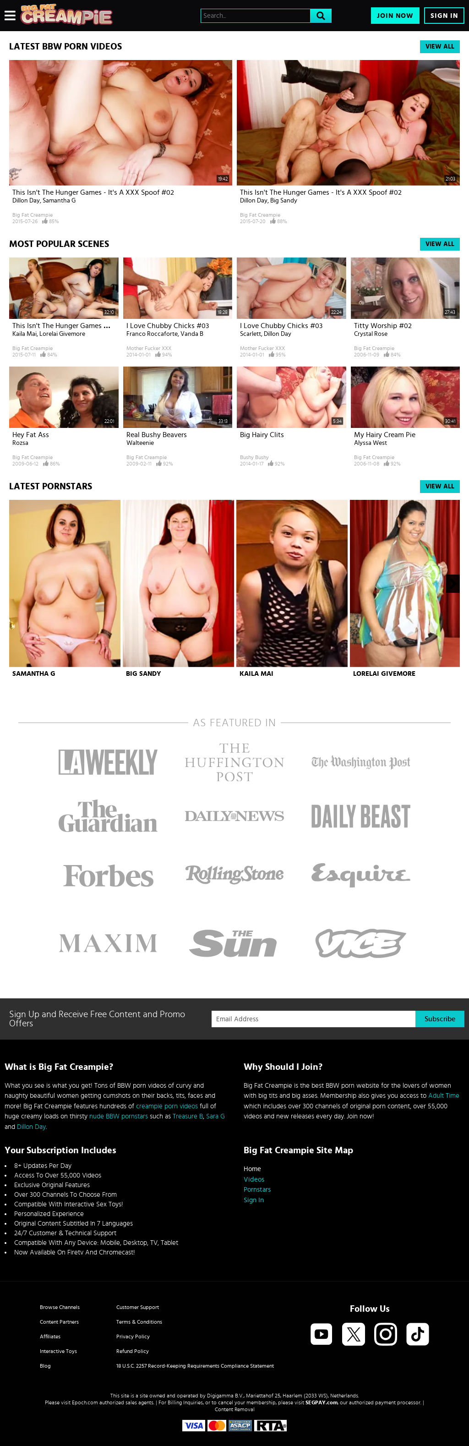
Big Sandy (283, 200)
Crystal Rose (370, 334)
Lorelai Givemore (62, 334)
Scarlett (250, 334)
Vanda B (191, 334)
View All (439, 47)
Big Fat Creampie (32, 215)
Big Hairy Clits (262, 434)
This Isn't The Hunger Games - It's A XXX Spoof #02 (93, 192)
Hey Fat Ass (30, 434)
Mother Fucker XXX (148, 348)
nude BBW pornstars (118, 1116)
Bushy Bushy (254, 457)
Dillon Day (26, 200)
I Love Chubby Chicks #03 (167, 325)
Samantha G (59, 200)
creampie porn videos (167, 1106)
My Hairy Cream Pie (384, 434)
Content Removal (235, 1409)
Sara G (215, 1116)
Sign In (444, 15)
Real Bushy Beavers (156, 434)
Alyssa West (370, 443)
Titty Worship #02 (383, 325)
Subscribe (440, 1019)
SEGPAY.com (321, 1402)
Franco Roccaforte (152, 334)
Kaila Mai (24, 334)
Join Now (395, 15)
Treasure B (188, 1116)
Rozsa (20, 443)
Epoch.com (85, 1402)
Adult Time (443, 1095)
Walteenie (140, 443)
